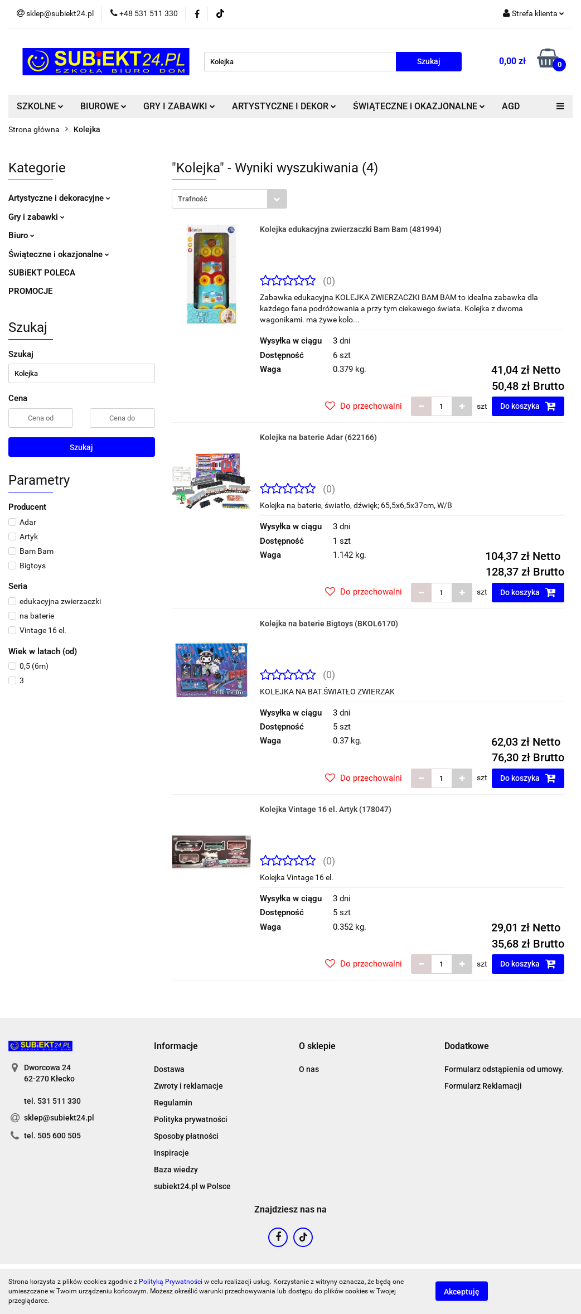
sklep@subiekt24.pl (59, 1117)
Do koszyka (528, 406)
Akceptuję (462, 1291)
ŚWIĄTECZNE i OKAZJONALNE (419, 106)
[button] (176, 1046)
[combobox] (229, 199)
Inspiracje (171, 1152)
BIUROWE (103, 106)
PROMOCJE (30, 291)
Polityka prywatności (190, 1119)
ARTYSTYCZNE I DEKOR (284, 106)
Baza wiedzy (176, 1169)
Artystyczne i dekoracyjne (59, 198)
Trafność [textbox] (192, 199)
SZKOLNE (40, 106)
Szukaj (81, 447)
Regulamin (173, 1102)
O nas (309, 1069)
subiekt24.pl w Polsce (192, 1186)
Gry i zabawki (36, 217)
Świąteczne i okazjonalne (58, 254)
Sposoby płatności (186, 1136)
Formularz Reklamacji (483, 1085)
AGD (511, 106)
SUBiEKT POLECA (41, 273)
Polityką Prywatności (170, 1282)
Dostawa (169, 1069)
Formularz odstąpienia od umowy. (504, 1069)
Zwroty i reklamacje (188, 1085)
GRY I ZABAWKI (179, 106)
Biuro (21, 235)
